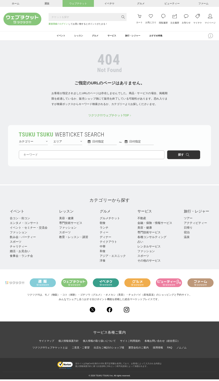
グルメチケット (110, 219)
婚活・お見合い (20, 252)
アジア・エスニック (113, 257)
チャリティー (18, 247)
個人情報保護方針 (68, 342)
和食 (103, 252)
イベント (17, 213)
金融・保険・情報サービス (154, 224)
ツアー (188, 219)
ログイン (63, 24)
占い (140, 243)
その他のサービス (149, 262)
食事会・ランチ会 (21, 257)
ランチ (104, 229)
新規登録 (53, 24)
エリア (67, 142)
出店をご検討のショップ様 (109, 349)
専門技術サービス (70, 224)
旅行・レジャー (196, 213)
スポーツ (15, 243)
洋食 (103, 262)
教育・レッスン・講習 (73, 238)
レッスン (66, 213)
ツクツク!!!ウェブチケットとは (50, 349)
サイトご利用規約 (130, 342)
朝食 (103, 224)
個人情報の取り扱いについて (99, 342)
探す (185, 156)
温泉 (187, 238)
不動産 (141, 219)
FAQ (169, 349)
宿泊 (187, 233)
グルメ (105, 213)
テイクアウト (108, 243)
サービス (144, 213)
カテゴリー (33, 142)
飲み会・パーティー (23, 238)
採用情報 (158, 349)
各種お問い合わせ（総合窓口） (162, 342)
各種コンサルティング (151, 238)
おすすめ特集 (163, 36)
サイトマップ (46, 342)
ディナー (105, 238)
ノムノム (181, 349)
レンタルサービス (149, 247)
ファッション (18, 233)
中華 (103, 247)
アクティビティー (195, 224)
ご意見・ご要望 (81, 349)
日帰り (188, 229)
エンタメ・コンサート (24, 224)
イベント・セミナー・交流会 (28, 229)
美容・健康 (66, 219)
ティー (104, 233)
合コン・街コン (20, 219)
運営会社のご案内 (138, 349)
